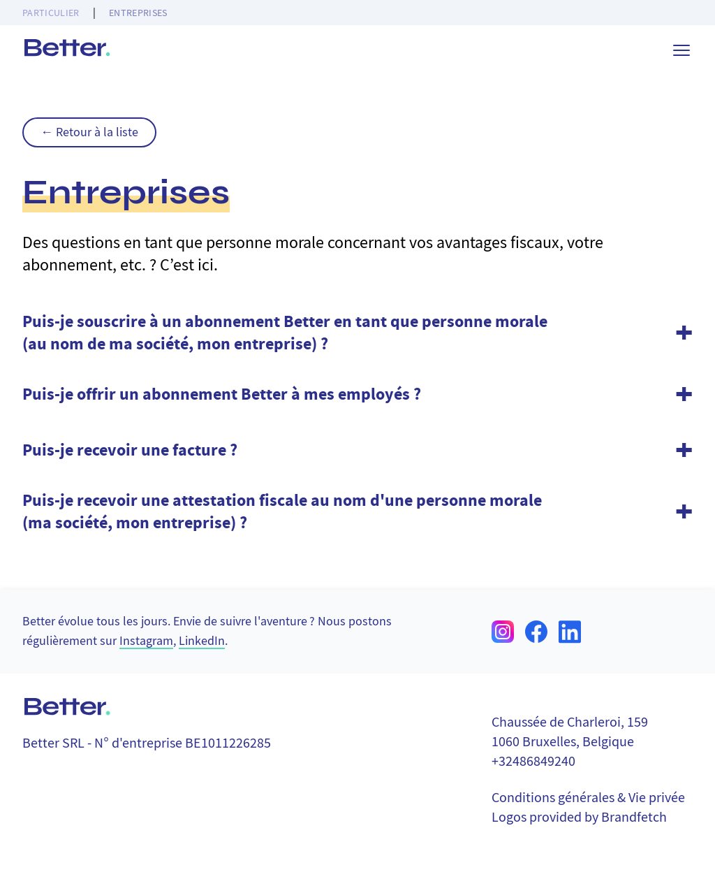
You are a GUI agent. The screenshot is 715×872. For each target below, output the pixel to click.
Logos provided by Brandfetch (579, 817)
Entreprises (138, 12)
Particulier (51, 12)
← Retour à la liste (89, 132)
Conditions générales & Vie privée (588, 797)
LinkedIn (202, 641)
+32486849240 (533, 761)
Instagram (146, 641)
